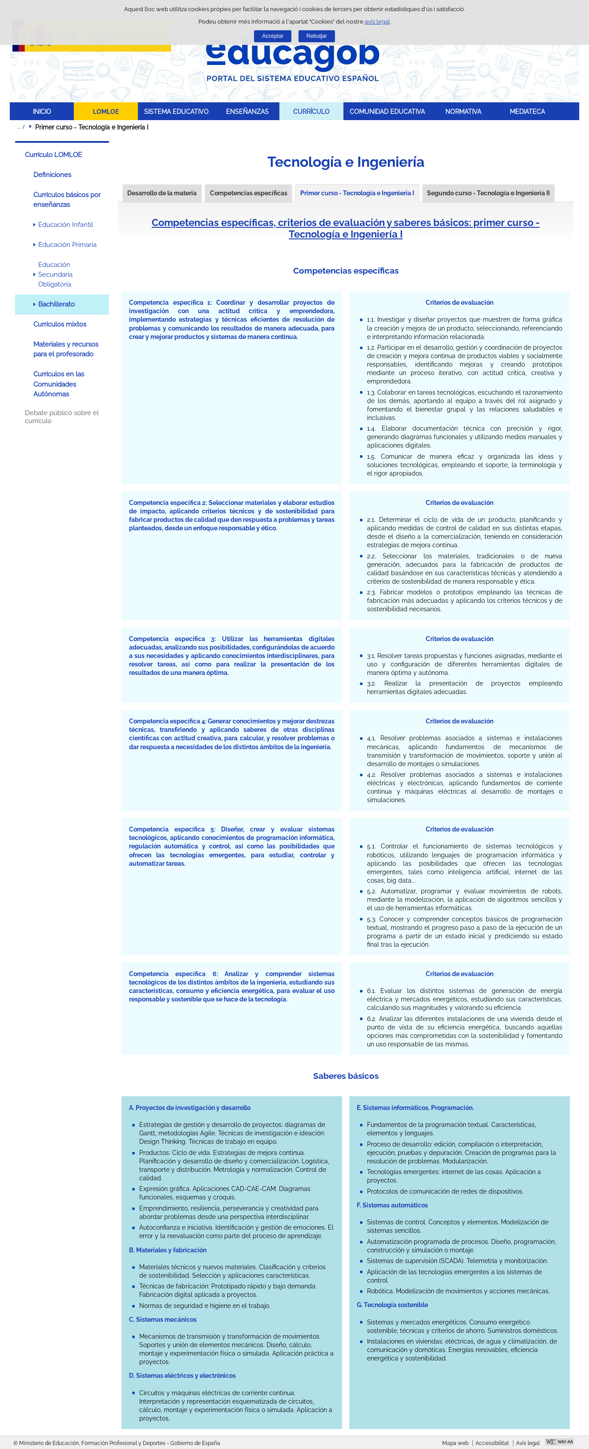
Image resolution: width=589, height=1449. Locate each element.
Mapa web (455, 1443)
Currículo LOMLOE (53, 155)
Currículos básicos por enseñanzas (67, 200)
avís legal (377, 21)
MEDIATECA (527, 111)
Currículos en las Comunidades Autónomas (58, 384)
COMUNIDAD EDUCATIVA (387, 111)
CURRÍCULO (311, 111)
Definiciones (52, 175)
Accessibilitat (492, 1443)
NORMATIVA (463, 111)
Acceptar (272, 36)
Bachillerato (56, 304)
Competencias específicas (248, 193)
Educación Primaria (67, 245)
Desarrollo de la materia (162, 193)
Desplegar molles (21, 127)
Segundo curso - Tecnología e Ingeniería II (488, 193)
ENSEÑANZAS (247, 111)
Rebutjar (317, 36)
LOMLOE (106, 111)
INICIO (42, 111)
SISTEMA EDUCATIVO (176, 111)
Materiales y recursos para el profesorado (65, 349)
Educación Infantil (65, 225)
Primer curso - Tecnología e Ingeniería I (357, 193)
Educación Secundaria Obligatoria (55, 275)
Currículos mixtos (59, 324)
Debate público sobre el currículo (62, 417)
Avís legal (528, 1443)
